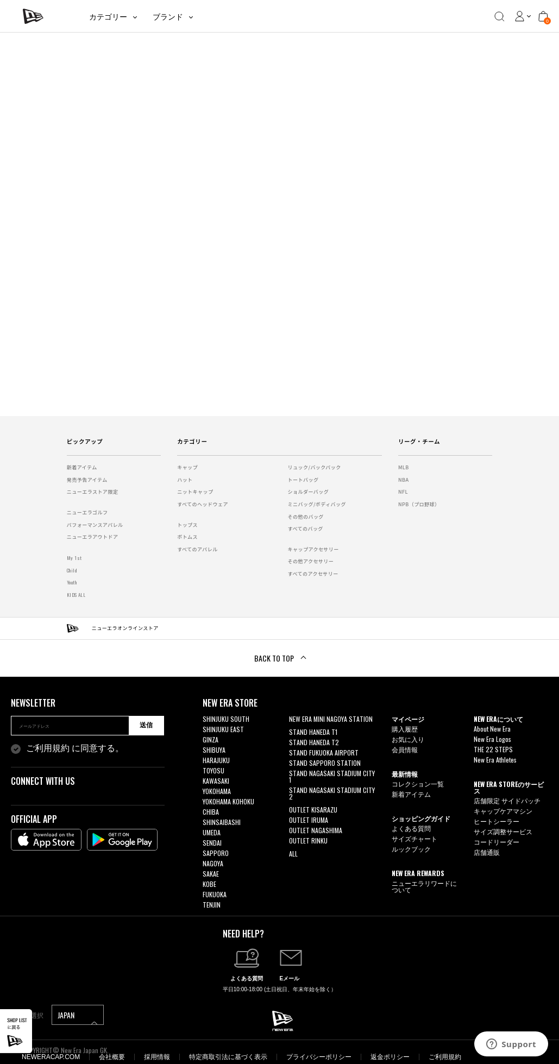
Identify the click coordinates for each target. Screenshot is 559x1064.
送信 (146, 725)
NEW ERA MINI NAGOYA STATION (331, 718)
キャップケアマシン (503, 810)
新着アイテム (82, 467)
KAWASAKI (216, 780)
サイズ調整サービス (503, 831)
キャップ (187, 467)
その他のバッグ (306, 516)
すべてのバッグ (305, 528)
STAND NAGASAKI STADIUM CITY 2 (332, 793)
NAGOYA (213, 863)
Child (72, 570)
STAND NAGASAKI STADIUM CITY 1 (332, 776)
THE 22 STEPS (493, 749)
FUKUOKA (215, 894)
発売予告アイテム (87, 479)
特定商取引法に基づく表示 (228, 1057)
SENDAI (212, 842)
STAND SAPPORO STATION (325, 762)
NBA (403, 479)
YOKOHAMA (217, 791)
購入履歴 (405, 728)
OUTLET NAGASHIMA (315, 830)
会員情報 (405, 749)
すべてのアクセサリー (313, 573)
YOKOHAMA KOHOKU (228, 801)
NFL (403, 491)
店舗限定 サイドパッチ (507, 800)
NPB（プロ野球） (419, 504)
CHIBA (211, 811)
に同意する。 (75, 748)
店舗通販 (487, 852)
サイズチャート (414, 838)
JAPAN (78, 1016)
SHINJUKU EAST (223, 729)
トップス (187, 524)
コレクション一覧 (418, 783)
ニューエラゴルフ (87, 512)
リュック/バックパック (314, 467)
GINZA (210, 739)
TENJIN (212, 904)
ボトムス (187, 536)
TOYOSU (213, 770)
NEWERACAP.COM (51, 1057)
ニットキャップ (195, 491)
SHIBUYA (214, 749)
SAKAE (211, 873)
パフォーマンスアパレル (95, 524)
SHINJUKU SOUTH (226, 718)
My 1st (74, 558)
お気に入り (408, 739)
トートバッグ (303, 479)
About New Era (492, 728)
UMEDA (212, 832)
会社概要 (112, 1057)
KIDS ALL (76, 595)
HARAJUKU (216, 760)
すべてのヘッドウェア (202, 504)
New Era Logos (492, 739)
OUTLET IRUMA (308, 819)
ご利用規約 (48, 748)
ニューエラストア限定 (92, 491)
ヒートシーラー (496, 821)
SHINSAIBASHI (222, 822)
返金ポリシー (390, 1057)
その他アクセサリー (311, 561)
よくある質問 (411, 828)
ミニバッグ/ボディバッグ (317, 504)
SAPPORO (216, 853)
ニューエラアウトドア (92, 536)
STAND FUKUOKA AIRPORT (324, 752)
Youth (72, 582)
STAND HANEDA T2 (314, 742)
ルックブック (411, 848)
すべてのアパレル (197, 549)
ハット (184, 479)
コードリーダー (496, 841)
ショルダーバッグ (308, 491)
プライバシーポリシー (318, 1057)
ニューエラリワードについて (424, 886)
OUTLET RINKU (308, 840)
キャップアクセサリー (313, 549)
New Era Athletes (495, 759)
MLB (403, 467)
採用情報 (157, 1057)
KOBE (209, 884)
